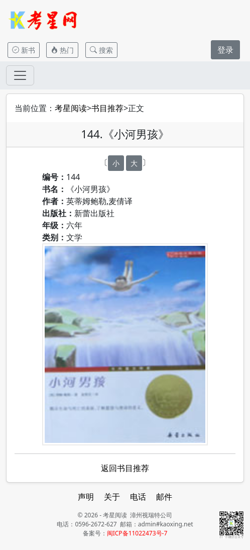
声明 (86, 496)
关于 (112, 496)
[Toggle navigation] (20, 75)
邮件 (164, 496)
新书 (23, 50)
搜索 (101, 50)
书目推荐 (107, 108)
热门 (62, 50)
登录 (225, 49)
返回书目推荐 (125, 468)
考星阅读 (71, 108)
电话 (138, 496)
